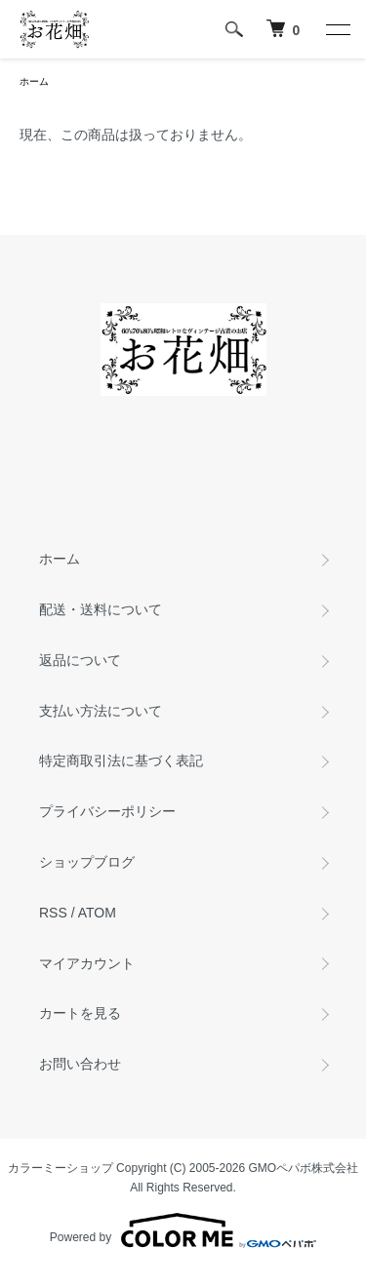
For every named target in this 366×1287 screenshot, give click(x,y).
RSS (53, 912)
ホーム (34, 81)
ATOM (97, 912)
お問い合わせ (80, 1064)
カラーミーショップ (60, 1168)
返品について (80, 660)
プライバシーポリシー (107, 811)
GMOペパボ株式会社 (304, 1168)
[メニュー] (336, 29)
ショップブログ (87, 862)
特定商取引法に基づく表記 (121, 760)
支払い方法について (100, 711)
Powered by (183, 1230)
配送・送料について (100, 609)
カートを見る (80, 1013)
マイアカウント (87, 963)
